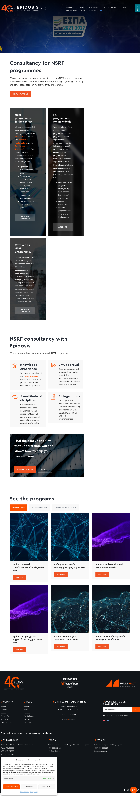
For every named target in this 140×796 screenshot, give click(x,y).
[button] (137, 8)
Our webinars (125, 6)
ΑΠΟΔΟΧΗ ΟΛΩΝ (11, 787)
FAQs (67, 11)
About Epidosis (102, 6)
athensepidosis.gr (69, 722)
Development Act (31, 378)
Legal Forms (87, 6)
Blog (114, 6)
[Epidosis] (20, 8)
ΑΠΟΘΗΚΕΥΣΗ (46, 787)
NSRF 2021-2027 (21, 137)
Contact (75, 11)
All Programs (18, 510)
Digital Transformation (65, 510)
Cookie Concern (24, 792)
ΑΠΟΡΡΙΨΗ (29, 787)
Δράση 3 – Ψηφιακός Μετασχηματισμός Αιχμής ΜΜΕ (68, 570)
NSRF (78, 6)
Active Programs (39, 510)
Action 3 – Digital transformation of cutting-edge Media (27, 570)
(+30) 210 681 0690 (69, 717)
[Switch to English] (104, 723)
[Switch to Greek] (81, 11)
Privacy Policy (34, 792)
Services (68, 6)
